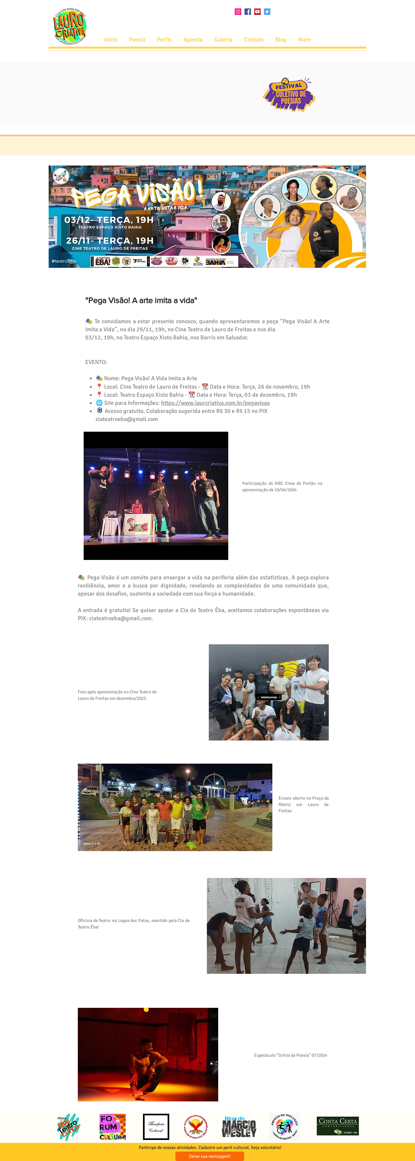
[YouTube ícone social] (257, 11)
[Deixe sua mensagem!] (209, 1156)
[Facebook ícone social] (247, 11)
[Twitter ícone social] (267, 11)
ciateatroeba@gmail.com (127, 419)
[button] (193, 39)
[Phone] (99, 410)
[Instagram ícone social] (238, 11)
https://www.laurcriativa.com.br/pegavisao (215, 402)
